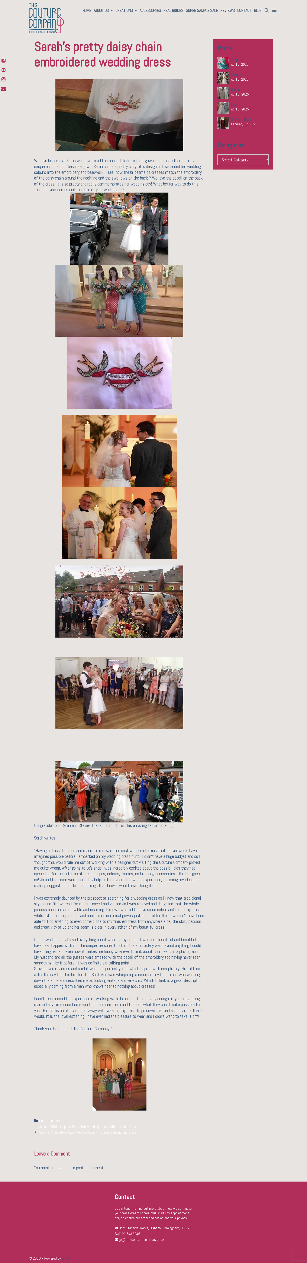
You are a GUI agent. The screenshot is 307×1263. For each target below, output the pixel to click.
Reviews (227, 10)
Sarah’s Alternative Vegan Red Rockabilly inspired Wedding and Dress (88, 1132)
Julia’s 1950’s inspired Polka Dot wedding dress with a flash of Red (87, 1126)
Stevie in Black (241, 119)
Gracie (235, 89)
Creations (127, 10)
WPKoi (66, 1258)
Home (87, 10)
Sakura (236, 74)
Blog (257, 10)
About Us (104, 10)
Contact (244, 10)
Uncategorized (49, 1120)
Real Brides (173, 10)
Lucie (234, 104)
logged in (63, 1168)
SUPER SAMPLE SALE (202, 10)
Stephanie (238, 59)
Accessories (150, 10)
